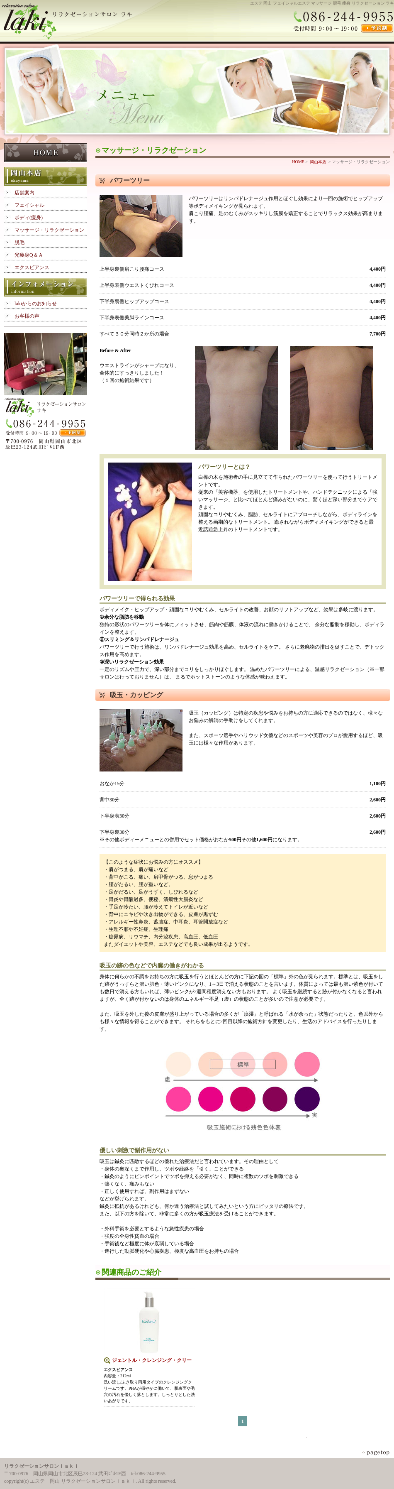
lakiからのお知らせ (36, 303)
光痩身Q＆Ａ (29, 255)
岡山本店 (45, 176)
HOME (45, 153)
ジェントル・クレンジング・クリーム (152, 1360)
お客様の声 (27, 316)
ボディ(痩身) (29, 217)
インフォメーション (45, 287)
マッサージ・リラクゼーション (49, 230)
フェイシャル (29, 205)
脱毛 (19, 242)
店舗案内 (24, 193)
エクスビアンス (32, 267)
